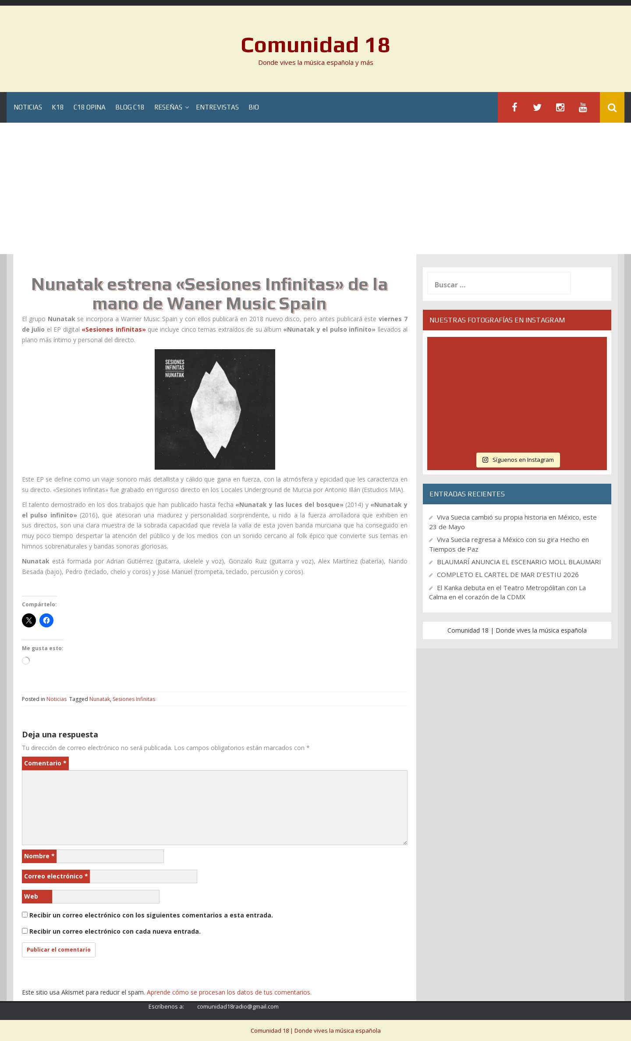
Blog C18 (130, 107)
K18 (58, 107)
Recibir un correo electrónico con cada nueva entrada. (115, 931)
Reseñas (168, 107)
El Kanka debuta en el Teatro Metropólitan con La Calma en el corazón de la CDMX (507, 592)
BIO (253, 107)
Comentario (45, 763)
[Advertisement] (315, 188)
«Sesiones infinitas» (113, 329)
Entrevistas (217, 107)
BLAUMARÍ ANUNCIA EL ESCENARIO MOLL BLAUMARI (519, 561)
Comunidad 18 (316, 44)
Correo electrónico (56, 876)
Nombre (39, 856)
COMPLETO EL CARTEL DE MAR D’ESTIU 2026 (508, 574)
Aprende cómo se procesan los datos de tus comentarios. (229, 992)
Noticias (28, 107)
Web (31, 896)
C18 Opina (90, 107)
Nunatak (99, 699)
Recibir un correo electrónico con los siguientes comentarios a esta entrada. (151, 915)
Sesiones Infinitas (134, 699)
